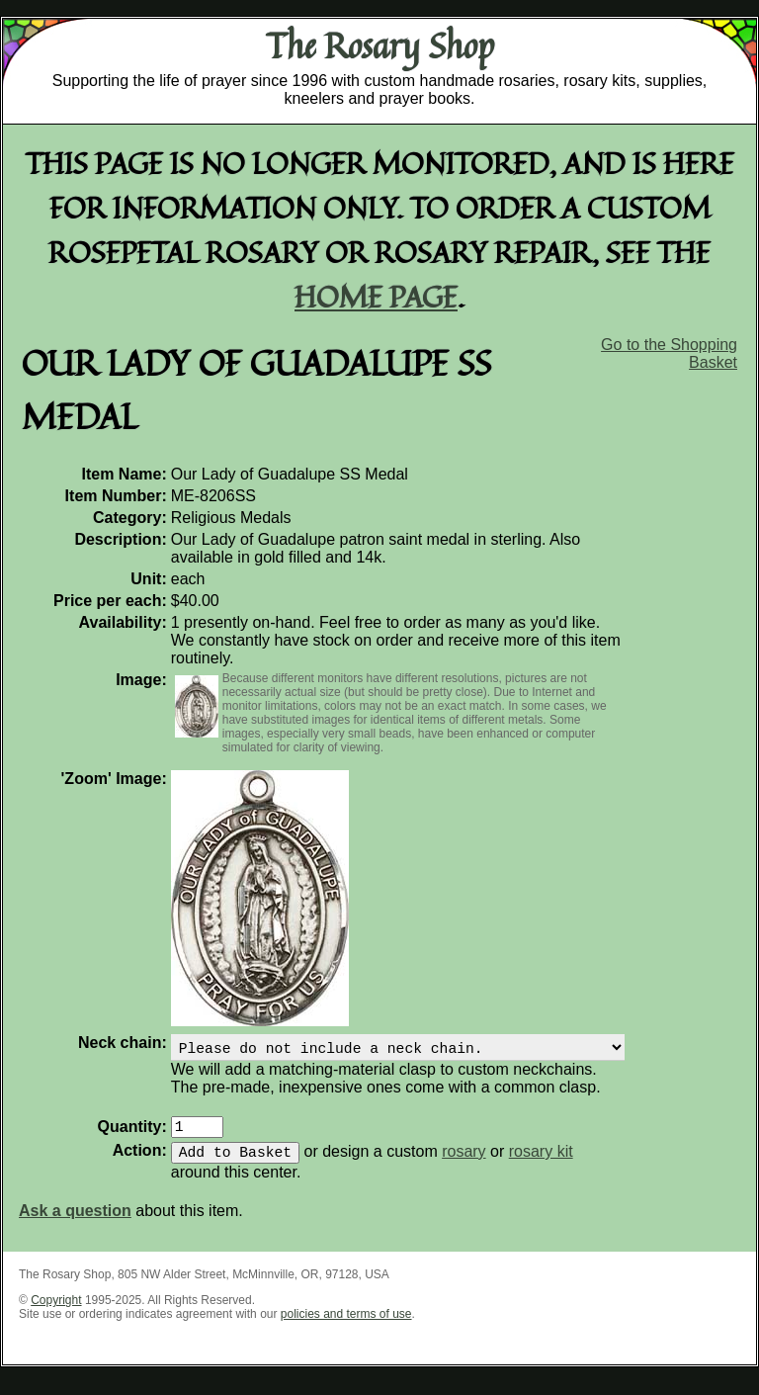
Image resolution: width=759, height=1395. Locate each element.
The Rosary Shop (380, 45)
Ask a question (75, 1222)
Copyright (56, 1312)
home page (376, 296)
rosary (463, 1163)
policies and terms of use (346, 1326)
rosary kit (541, 1163)
